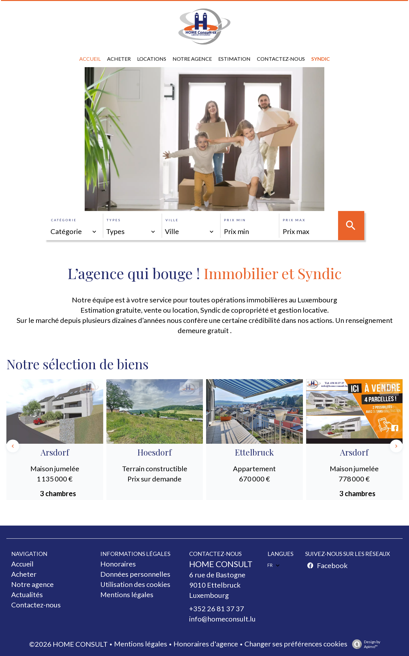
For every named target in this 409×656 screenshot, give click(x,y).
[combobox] (74, 231)
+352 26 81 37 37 (216, 608)
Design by (364, 644)
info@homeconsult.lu (222, 618)
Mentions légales (140, 643)
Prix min (235, 220)
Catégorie (64, 220)
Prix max (294, 220)
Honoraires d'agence (206, 643)
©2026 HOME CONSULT (68, 644)
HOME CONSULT (220, 564)
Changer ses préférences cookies (295, 643)
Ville (172, 220)
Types (114, 220)
